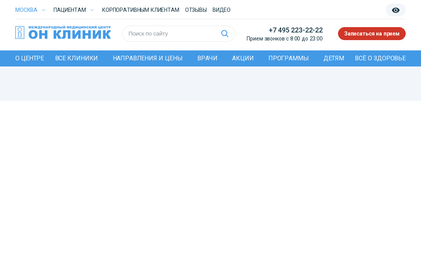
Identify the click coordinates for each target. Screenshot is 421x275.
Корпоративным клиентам (140, 10)
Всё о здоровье (380, 58)
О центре (29, 58)
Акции (243, 58)
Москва (26, 10)
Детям (333, 58)
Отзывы (196, 10)
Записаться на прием (372, 34)
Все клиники (76, 58)
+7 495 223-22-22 (296, 30)
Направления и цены (148, 58)
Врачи (207, 58)
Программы (288, 58)
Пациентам (70, 10)
